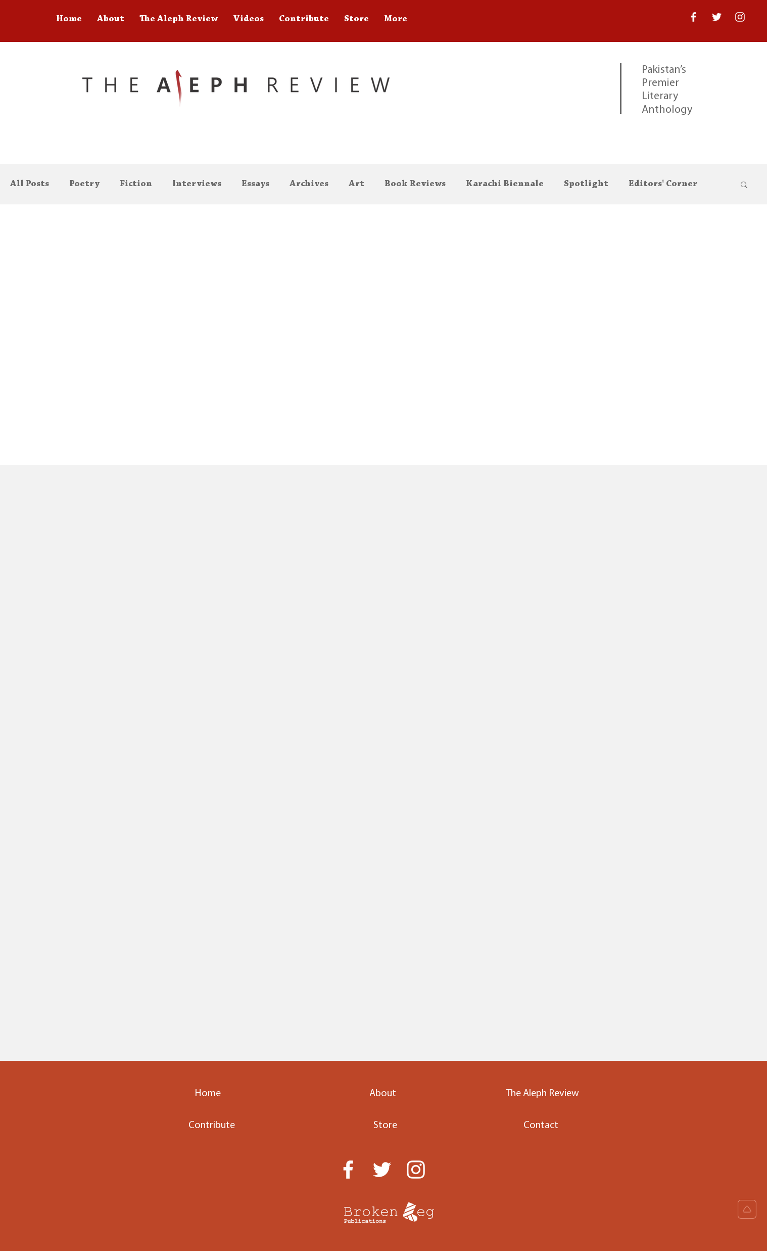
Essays (255, 184)
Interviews (196, 184)
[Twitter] (716, 17)
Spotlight (586, 184)
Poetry (84, 184)
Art (356, 184)
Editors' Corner (663, 184)
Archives (309, 184)
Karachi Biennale (505, 184)
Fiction (136, 184)
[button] (744, 185)
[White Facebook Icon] (348, 1169)
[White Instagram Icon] (740, 17)
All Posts (29, 184)
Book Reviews (415, 184)
